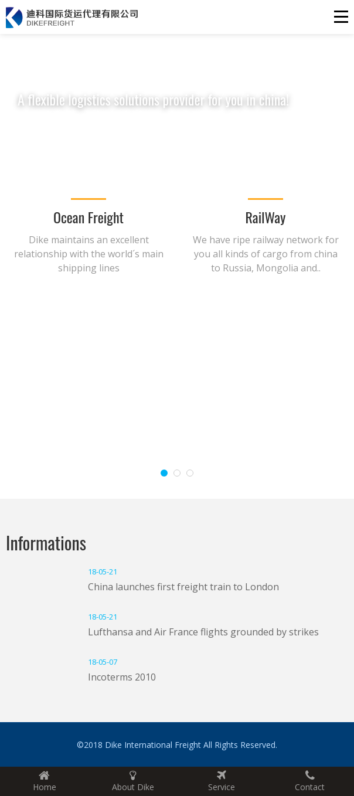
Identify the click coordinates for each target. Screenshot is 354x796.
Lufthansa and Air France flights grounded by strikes (203, 631)
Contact (310, 781)
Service (221, 781)
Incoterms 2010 (122, 677)
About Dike (132, 781)
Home (44, 781)
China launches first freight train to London (183, 586)
